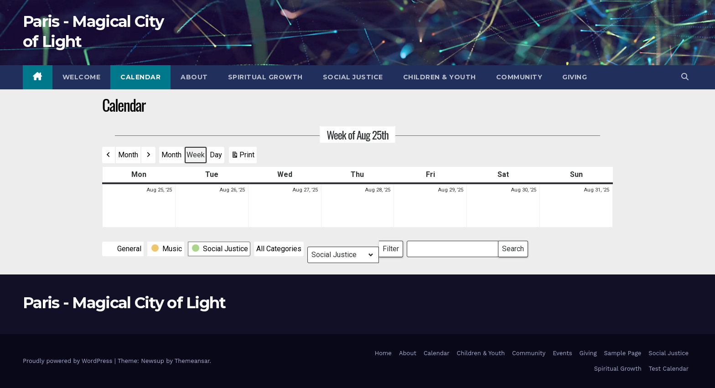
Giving (574, 77)
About (194, 77)
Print (242, 156)
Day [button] (216, 154)
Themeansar (192, 360)
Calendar (140, 77)
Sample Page (623, 353)
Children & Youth (439, 77)
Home (383, 353)
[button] (685, 76)
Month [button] (128, 154)
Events (562, 353)
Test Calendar (669, 368)
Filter (393, 247)
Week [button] (196, 154)
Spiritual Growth (265, 77)
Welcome (81, 77)
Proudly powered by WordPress (68, 360)
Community (519, 77)
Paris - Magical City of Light (124, 302)
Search (513, 247)
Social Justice (353, 77)
